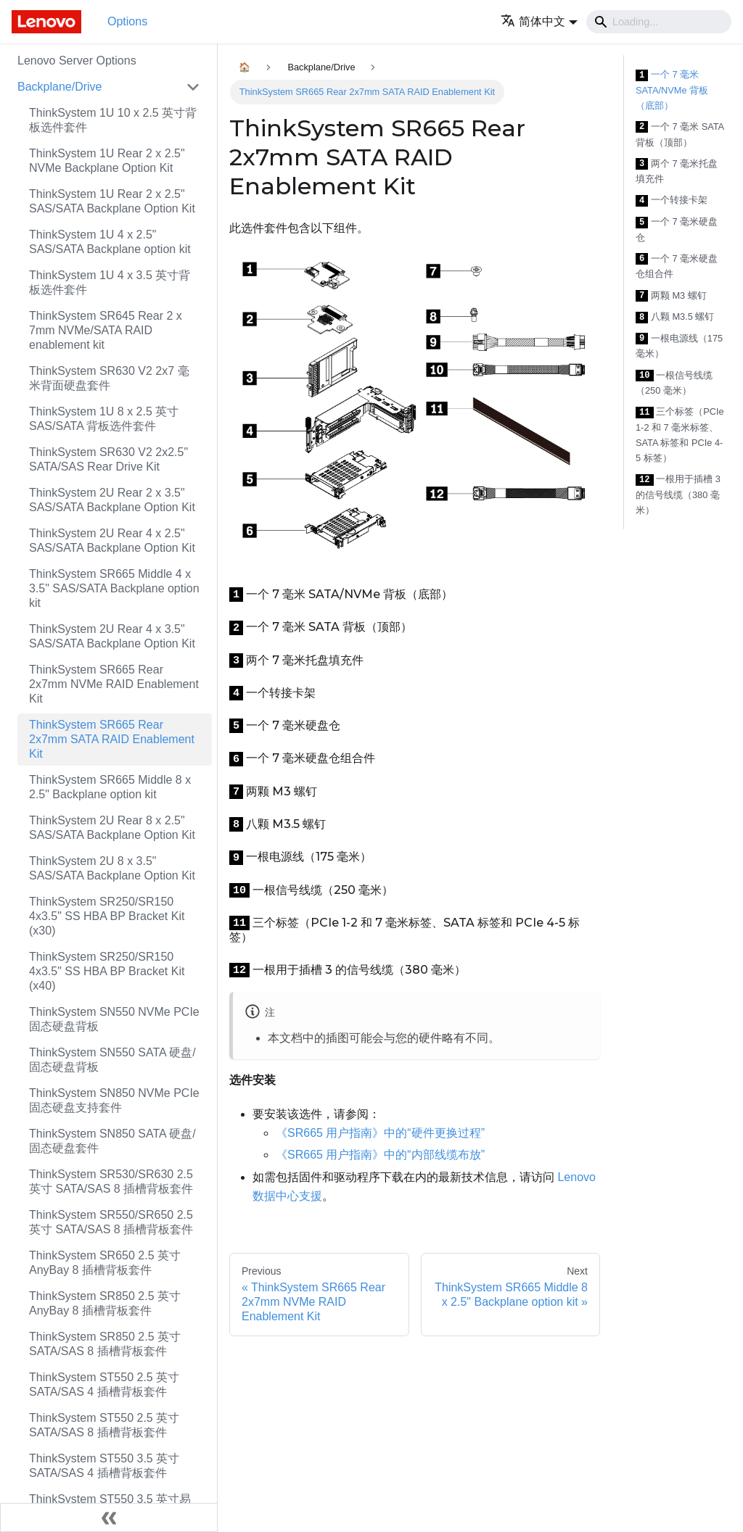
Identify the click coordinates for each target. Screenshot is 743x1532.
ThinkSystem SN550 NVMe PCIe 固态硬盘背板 (114, 1019)
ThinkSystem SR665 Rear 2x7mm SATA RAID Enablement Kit (111, 739)
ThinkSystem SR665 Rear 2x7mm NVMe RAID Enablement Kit (114, 684)
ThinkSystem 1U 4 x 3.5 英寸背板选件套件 (109, 282)
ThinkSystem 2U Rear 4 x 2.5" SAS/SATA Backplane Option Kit (112, 540)
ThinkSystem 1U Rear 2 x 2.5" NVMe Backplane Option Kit (107, 160)
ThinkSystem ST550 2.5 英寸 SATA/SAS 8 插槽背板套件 (104, 1425)
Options (127, 21)
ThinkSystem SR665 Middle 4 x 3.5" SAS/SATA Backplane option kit (114, 588)
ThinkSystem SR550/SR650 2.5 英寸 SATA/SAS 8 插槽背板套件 (111, 1222)
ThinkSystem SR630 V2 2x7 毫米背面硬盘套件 (109, 378)
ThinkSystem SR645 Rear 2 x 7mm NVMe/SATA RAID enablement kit (105, 330)
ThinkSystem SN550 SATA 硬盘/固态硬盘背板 (112, 1059)
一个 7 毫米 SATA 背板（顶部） (679, 134)
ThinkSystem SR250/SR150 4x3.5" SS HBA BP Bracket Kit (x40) (106, 971)
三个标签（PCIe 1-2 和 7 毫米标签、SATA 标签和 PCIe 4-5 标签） (680, 434)
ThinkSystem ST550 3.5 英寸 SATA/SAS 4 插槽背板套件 (104, 1465)
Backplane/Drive (59, 86)
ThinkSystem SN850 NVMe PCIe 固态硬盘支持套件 (114, 1100)
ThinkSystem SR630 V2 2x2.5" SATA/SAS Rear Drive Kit (108, 459)
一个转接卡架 (671, 200)
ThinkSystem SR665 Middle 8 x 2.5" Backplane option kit (110, 787)
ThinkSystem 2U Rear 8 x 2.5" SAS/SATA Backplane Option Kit (112, 827)
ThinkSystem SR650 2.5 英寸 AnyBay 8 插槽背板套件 (105, 1262)
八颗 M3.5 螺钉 (675, 317)
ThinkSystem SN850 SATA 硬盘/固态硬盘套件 (112, 1140)
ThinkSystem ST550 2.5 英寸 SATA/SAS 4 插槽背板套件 (104, 1384)
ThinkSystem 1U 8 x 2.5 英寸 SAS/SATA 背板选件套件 (103, 418)
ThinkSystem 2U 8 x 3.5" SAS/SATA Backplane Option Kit (112, 868)
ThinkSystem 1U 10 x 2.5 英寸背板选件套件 (113, 120)
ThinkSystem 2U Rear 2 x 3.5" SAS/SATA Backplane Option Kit (112, 499)
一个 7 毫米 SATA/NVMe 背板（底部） (672, 90)
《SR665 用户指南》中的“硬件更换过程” (380, 1133)
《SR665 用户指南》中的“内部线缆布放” (380, 1154)
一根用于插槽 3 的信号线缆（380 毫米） (678, 494)
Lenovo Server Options (76, 60)
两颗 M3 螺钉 (671, 296)
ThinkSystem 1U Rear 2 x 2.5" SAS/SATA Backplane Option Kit (112, 201)
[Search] (658, 21)
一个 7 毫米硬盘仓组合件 (677, 266)
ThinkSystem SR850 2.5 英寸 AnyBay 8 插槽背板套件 (105, 1303)
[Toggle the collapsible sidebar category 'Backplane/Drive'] (193, 87)
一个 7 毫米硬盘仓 (677, 229)
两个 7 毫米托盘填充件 (677, 171)
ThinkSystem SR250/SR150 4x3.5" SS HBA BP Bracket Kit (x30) (106, 916)
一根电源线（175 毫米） (679, 346)
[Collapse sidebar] (109, 1517)
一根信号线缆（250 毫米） (674, 383)
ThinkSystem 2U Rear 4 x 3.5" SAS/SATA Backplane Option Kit (112, 636)
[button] (539, 21)
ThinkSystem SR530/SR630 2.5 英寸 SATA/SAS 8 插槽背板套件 (111, 1181)
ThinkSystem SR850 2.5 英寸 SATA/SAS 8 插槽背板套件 (105, 1343)
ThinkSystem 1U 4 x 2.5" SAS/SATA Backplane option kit (110, 241)
